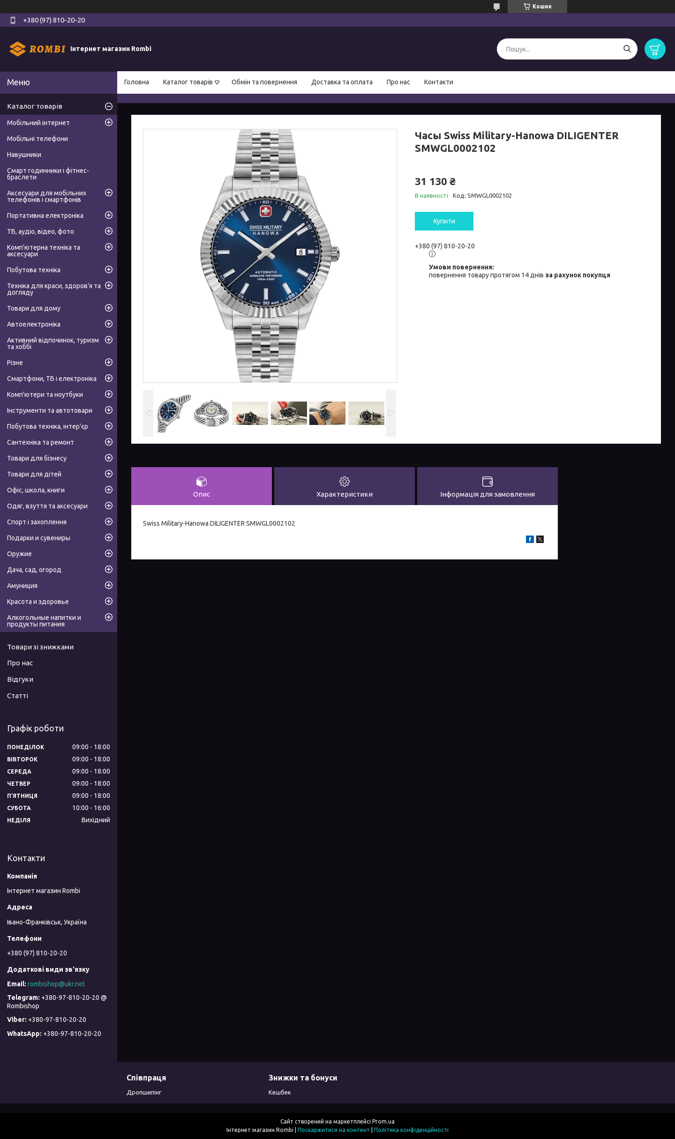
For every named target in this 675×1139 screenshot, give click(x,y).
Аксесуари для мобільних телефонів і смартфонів (46, 196)
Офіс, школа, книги (36, 490)
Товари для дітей (34, 474)
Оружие (19, 554)
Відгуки (20, 679)
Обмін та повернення (264, 82)
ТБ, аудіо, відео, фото (40, 231)
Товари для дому (33, 308)
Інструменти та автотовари (49, 410)
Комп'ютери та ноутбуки (45, 394)
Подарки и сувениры (38, 538)
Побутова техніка (33, 270)
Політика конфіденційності (411, 1130)
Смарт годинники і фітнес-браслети (48, 174)
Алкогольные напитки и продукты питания (44, 621)
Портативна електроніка (45, 215)
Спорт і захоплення (37, 522)
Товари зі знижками (40, 647)
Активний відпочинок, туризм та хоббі (53, 343)
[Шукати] (627, 49)
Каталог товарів (188, 82)
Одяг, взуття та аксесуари (47, 506)
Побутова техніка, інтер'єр (47, 426)
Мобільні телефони (37, 138)
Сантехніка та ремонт (40, 442)
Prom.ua (383, 1121)
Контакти (438, 82)
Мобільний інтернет (38, 123)
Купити (444, 221)
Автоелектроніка (33, 324)
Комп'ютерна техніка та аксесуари (43, 251)
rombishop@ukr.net (56, 984)
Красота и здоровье (38, 601)
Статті (17, 696)
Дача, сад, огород (34, 569)
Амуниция (22, 585)
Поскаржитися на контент (334, 1130)
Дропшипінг (144, 1092)
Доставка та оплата (342, 82)
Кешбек (280, 1092)
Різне (15, 362)
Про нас (398, 82)
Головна (136, 82)
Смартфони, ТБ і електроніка (52, 378)
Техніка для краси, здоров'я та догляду (54, 289)
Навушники (24, 154)
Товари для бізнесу (37, 458)
